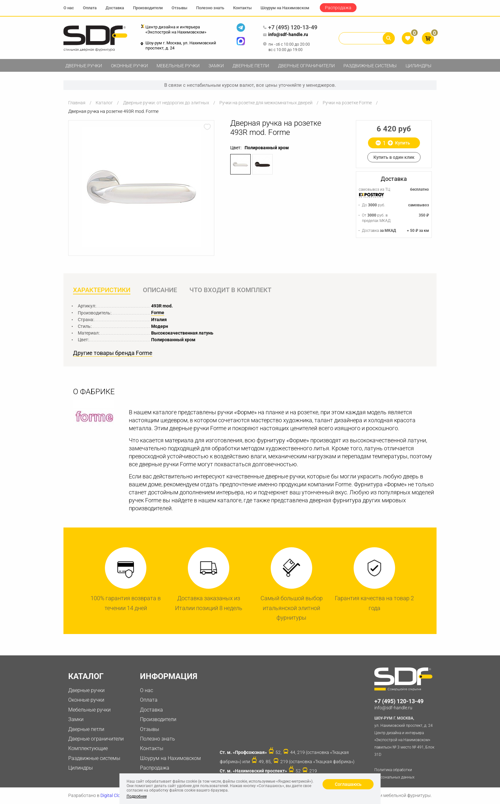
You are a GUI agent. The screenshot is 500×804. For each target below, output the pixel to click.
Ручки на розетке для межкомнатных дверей (265, 102)
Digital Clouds (114, 795)
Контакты (242, 7)
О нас (68, 7)
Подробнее (137, 796)
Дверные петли (250, 65)
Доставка (115, 7)
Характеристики (101, 290)
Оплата (90, 7)
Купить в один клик (394, 157)
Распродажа (338, 7)
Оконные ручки (129, 65)
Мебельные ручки (178, 65)
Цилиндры (418, 65)
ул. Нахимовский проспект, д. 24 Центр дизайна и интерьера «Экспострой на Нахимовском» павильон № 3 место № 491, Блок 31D (405, 736)
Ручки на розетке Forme (347, 102)
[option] (141, 187)
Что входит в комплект (230, 290)
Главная (76, 102)
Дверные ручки (83, 65)
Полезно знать (210, 7)
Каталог (104, 102)
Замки (216, 65)
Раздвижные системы (370, 65)
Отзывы (179, 7)
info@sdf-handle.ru (285, 34)
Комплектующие (88, 748)
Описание (160, 290)
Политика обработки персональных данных (394, 773)
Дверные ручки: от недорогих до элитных (166, 102)
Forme (157, 312)
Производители (148, 7)
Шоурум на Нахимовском (285, 7)
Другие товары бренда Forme (112, 353)
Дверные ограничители (306, 65)
